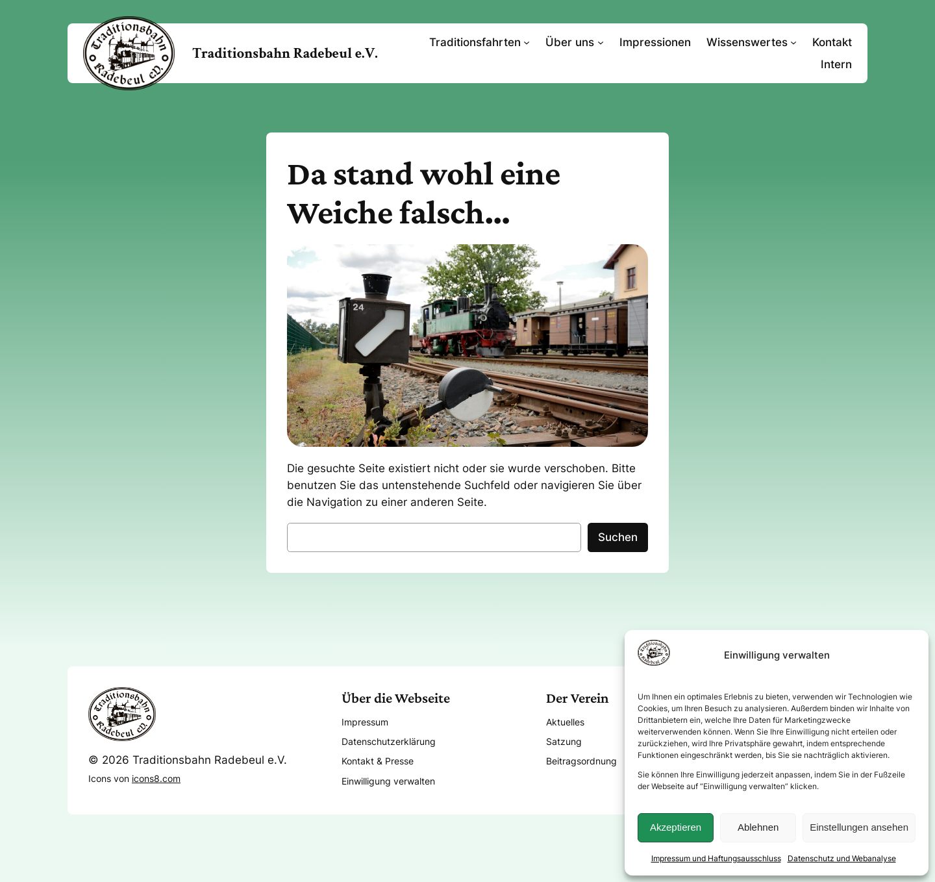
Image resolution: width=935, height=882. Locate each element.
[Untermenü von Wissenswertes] (793, 42)
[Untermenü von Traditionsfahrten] (526, 42)
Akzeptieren (675, 827)
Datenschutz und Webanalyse (842, 858)
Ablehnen (758, 827)
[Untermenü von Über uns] (600, 42)
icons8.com (156, 778)
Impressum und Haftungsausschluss (716, 858)
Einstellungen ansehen (859, 827)
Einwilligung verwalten (388, 781)
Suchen (618, 537)
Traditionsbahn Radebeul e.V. (285, 53)
